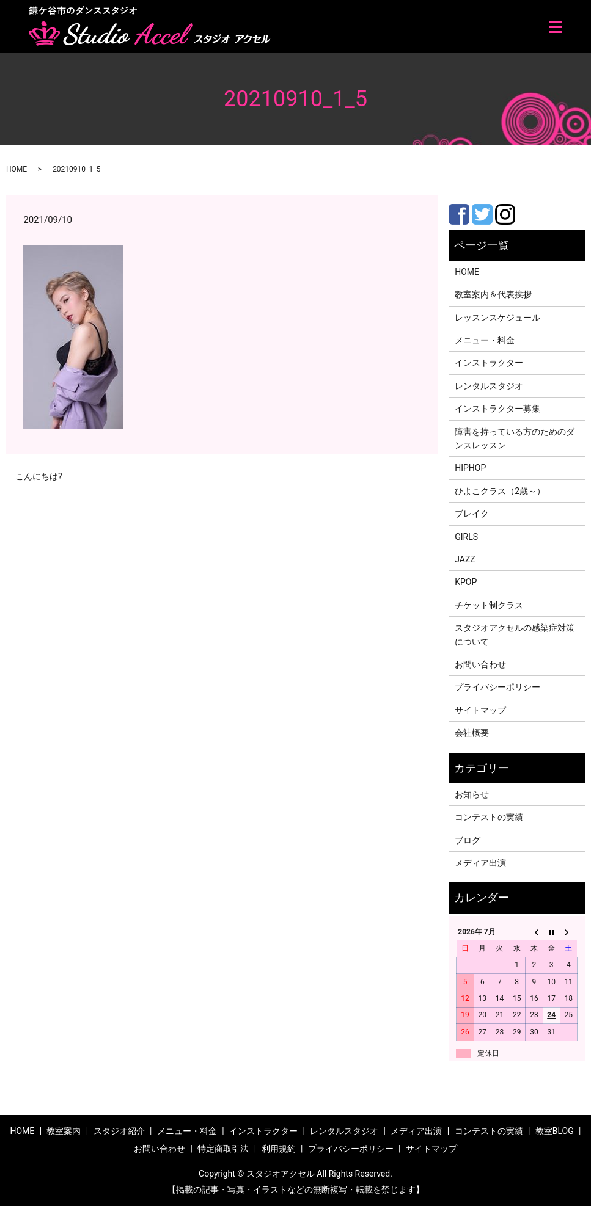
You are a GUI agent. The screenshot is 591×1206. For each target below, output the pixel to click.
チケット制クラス (489, 605)
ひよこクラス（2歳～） (500, 491)
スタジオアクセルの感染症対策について (514, 634)
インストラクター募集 (497, 408)
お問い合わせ (480, 664)
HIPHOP (470, 468)
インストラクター (489, 363)
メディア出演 (480, 863)
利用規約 (279, 1148)
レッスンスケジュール (497, 317)
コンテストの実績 (489, 817)
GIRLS (466, 537)
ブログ (467, 840)
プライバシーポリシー (497, 687)
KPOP (466, 582)
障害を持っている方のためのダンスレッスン (514, 438)
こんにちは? (38, 476)
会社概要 (472, 733)
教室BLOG (554, 1131)
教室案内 (63, 1131)
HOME (16, 169)
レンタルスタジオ (489, 386)
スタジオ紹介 (119, 1131)
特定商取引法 (223, 1148)
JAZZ (465, 559)
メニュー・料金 (485, 340)
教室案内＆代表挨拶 (493, 294)
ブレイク (472, 513)
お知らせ (472, 794)
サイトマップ (480, 710)
